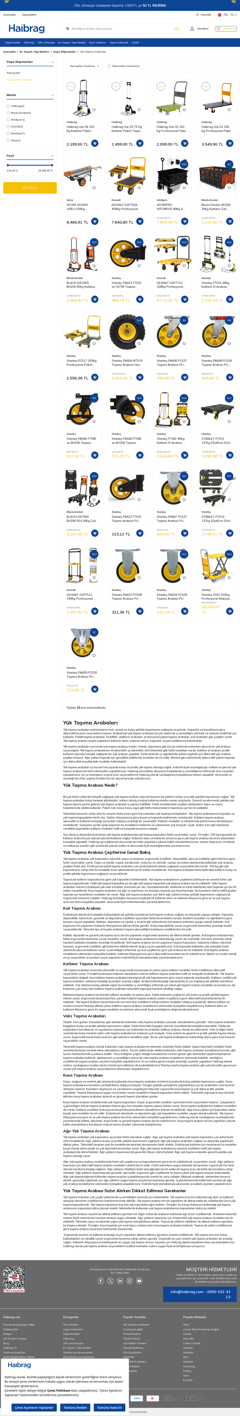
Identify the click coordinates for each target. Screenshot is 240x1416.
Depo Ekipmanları (64, 51)
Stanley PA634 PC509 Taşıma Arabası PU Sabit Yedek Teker (172, 597)
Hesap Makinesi (133, 1347)
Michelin (188, 1361)
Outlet (135, 42)
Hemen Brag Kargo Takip (19, 1324)
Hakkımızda (10, 1329)
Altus (186, 1324)
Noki (186, 1375)
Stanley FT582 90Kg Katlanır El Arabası (170, 441)
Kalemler (129, 1356)
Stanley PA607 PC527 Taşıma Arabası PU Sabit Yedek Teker (172, 519)
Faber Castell (191, 1343)
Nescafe (188, 1338)
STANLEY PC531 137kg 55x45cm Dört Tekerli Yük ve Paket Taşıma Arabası (216, 441)
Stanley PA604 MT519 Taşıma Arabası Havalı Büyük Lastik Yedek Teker (127, 363)
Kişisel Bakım (131, 1366)
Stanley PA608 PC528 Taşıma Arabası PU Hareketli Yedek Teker (217, 363)
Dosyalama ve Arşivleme (78, 1356)
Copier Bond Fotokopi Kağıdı (201, 1329)
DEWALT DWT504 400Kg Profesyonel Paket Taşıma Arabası (127, 207)
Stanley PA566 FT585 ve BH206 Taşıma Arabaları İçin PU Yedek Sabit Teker (126, 441)
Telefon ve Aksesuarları (78, 1352)
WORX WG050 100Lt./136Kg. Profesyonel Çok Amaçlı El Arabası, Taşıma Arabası (79, 207)
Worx (13, 140)
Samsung (189, 1366)
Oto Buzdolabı (132, 1352)
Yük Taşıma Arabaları (20, 79)
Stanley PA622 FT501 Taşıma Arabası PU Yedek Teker (126, 519)
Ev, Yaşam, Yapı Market (72, 42)
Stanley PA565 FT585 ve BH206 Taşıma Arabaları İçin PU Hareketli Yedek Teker (82, 441)
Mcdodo (188, 1352)
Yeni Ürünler (70, 1324)
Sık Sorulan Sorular (15, 1338)
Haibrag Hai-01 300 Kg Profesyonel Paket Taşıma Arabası (217, 129)
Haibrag (15, 106)
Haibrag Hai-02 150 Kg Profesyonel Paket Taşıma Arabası (172, 129)
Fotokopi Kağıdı (133, 1329)
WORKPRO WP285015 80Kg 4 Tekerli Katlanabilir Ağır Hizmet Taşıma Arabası (170, 207)
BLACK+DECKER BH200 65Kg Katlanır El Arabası (81, 285)
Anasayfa (9, 51)
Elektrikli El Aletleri (134, 1361)
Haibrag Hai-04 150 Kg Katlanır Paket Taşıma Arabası (80, 129)
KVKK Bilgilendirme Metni (19, 1356)
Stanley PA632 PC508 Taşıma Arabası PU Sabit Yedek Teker (127, 597)
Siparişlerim (29, 14)
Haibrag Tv (10, 1347)
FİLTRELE (30, 188)
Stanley (16, 133)
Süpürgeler (130, 1370)
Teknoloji (29, 42)
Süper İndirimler (119, 42)
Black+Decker (19, 113)
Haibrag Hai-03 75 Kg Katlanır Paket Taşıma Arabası (127, 129)
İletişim (7, 1333)
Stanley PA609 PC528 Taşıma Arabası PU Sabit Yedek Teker (82, 675)
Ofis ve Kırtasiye (73, 1343)
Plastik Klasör (131, 1338)
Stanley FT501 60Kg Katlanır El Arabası (215, 285)
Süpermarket (12, 42)
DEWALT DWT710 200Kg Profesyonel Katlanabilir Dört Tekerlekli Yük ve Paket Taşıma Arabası (172, 285)
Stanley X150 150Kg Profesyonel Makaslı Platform (216, 597)
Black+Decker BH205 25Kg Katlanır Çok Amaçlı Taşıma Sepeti (216, 207)
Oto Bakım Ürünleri (134, 1343)
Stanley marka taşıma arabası (180, 1065)
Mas (186, 1356)
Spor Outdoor (97, 42)
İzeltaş (187, 1370)
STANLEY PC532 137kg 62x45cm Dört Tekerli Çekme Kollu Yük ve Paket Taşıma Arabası (216, 519)
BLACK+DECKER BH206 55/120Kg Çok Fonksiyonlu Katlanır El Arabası (82, 519)
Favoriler (203, 14)
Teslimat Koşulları (14, 1352)
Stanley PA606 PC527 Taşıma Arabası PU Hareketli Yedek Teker (172, 363)
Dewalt (15, 126)
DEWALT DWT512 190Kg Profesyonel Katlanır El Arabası (80, 597)
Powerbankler (132, 1333)
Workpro (16, 119)
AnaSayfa (9, 14)
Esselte (188, 1380)
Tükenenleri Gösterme (123, 66)
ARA (170, 29)
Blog (6, 1343)
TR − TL (227, 15)
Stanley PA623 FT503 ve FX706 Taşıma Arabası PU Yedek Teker (126, 285)
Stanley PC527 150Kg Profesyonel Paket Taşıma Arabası (82, 363)
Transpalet (13, 72)
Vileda (187, 1333)
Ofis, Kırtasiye (46, 42)
